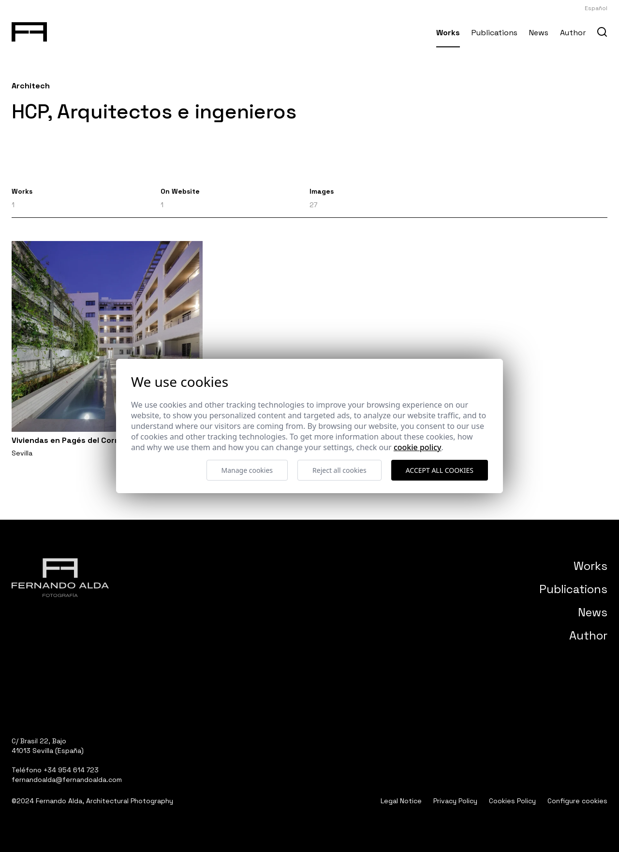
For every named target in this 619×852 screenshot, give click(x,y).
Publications (494, 33)
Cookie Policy (418, 447)
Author (573, 33)
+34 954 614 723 (71, 770)
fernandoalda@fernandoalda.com (67, 779)
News (538, 33)
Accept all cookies (439, 470)
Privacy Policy (455, 800)
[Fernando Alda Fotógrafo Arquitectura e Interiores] (29, 30)
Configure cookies (577, 800)
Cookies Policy (512, 800)
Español (596, 8)
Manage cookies (247, 470)
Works (448, 33)
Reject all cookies (339, 470)
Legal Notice (401, 800)
